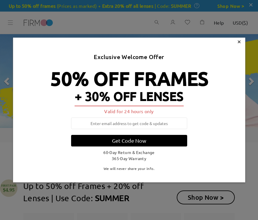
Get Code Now (129, 141)
